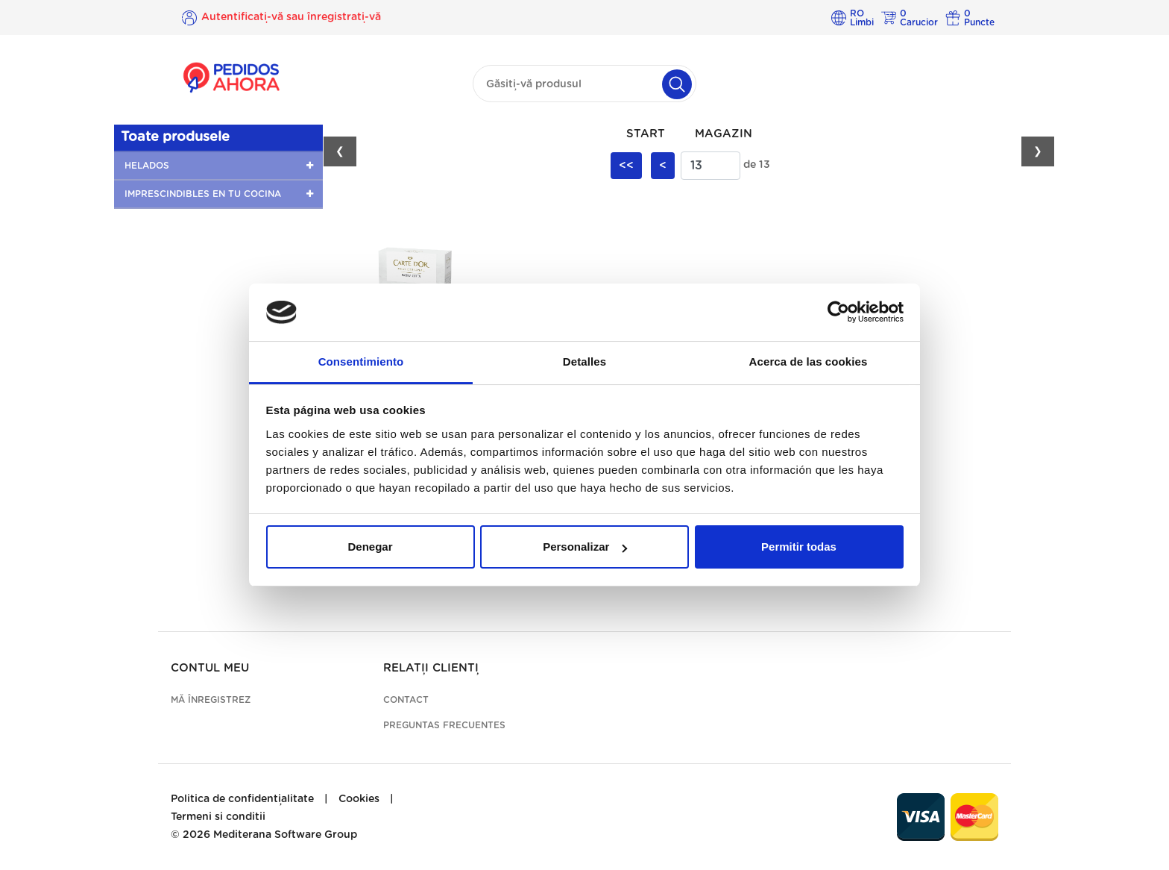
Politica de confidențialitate (242, 799)
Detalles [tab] (584, 361)
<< (626, 166)
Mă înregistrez (210, 699)
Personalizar (585, 546)
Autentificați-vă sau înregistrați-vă (291, 17)
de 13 (756, 165)
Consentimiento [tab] (361, 361)
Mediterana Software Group (285, 835)
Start (645, 134)
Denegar (369, 546)
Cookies (358, 799)
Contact (406, 699)
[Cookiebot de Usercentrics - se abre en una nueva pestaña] (838, 312)
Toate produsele (175, 137)
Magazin (723, 134)
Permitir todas (798, 546)
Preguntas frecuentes (444, 725)
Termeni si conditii (218, 817)
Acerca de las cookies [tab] (808, 361)
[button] (218, 165)
